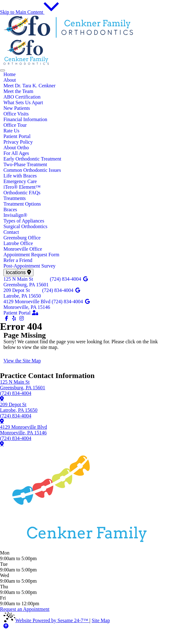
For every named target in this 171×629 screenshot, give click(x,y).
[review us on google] (85, 279)
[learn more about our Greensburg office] (2, 398)
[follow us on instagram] (21, 318)
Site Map (101, 620)
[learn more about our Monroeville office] (2, 443)
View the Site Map (22, 360)
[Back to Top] (5, 626)
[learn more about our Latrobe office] (2, 421)
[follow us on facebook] (7, 318)
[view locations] (18, 272)
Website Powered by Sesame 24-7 (46, 620)
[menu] (2, 70)
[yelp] (14, 318)
